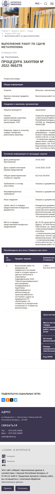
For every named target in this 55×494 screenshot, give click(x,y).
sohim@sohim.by (8, 437)
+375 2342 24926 (15, 431)
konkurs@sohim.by (43, 242)
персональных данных (12, 482)
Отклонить (23, 488)
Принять (8, 488)
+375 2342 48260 (15, 433)
